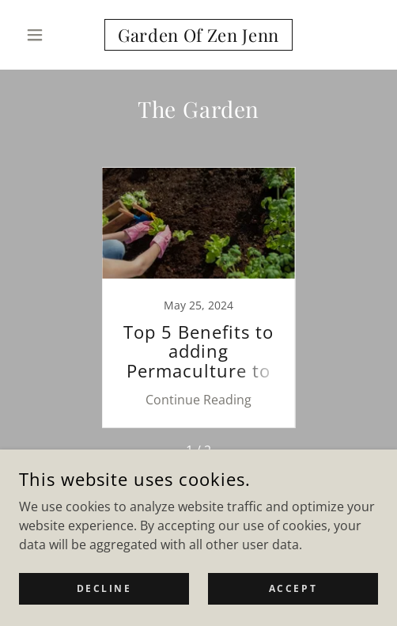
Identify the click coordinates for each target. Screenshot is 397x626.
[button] (46, 35)
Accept (293, 588)
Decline (104, 588)
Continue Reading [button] (198, 399)
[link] (198, 35)
